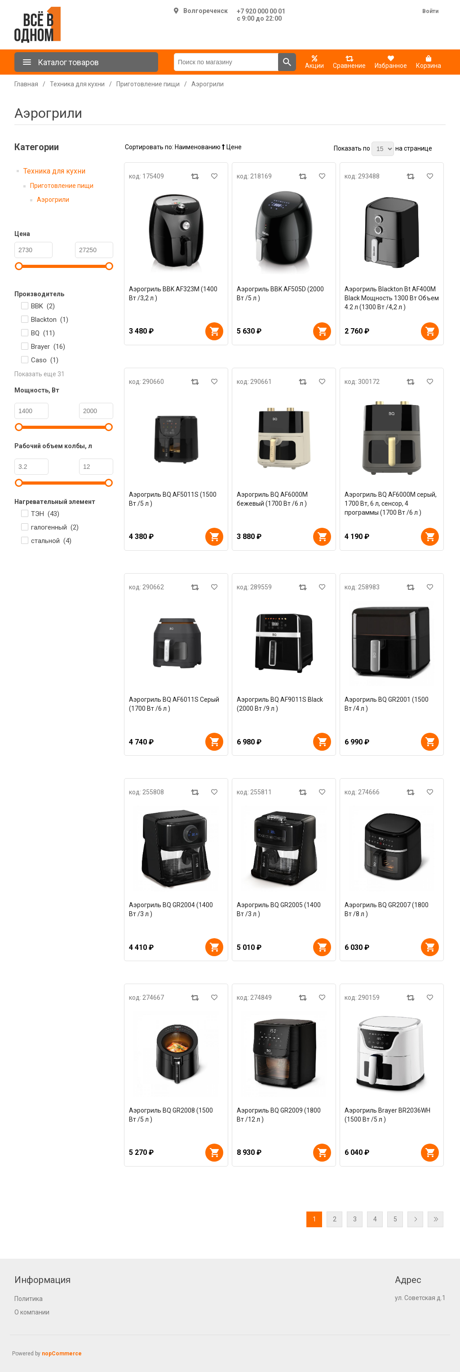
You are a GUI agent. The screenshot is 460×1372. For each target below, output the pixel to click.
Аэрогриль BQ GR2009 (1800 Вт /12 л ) (279, 1115)
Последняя (435, 1219)
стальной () (51, 541)
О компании (31, 1312)
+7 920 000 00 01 (261, 11)
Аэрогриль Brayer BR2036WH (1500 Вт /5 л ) (387, 1115)
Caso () (44, 360)
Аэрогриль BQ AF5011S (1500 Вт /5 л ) (173, 499)
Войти (430, 11)
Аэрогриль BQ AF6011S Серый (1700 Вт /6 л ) (174, 704)
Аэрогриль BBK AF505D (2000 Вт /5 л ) (280, 293)
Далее (415, 1219)
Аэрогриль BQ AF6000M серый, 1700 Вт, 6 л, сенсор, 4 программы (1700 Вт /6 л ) (391, 503)
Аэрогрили (53, 199)
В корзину (214, 331)
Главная (26, 84)
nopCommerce (62, 1353)
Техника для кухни (54, 171)
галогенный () (55, 527)
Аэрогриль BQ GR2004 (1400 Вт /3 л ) (171, 909)
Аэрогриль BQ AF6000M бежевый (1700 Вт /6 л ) (272, 499)
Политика (28, 1298)
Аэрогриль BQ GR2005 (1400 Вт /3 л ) (279, 909)
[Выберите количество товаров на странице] (383, 149)
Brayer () (48, 347)
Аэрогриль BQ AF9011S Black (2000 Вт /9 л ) (280, 704)
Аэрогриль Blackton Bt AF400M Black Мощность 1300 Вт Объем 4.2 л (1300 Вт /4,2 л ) (392, 298)
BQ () (43, 333)
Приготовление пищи (61, 185)
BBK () (43, 306)
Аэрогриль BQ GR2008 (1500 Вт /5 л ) (171, 1115)
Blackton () (49, 320)
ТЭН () (45, 514)
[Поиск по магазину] (226, 62)
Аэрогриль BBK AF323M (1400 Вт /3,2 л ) (173, 293)
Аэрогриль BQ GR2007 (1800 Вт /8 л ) (387, 909)
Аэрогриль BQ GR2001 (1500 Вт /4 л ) (387, 704)
